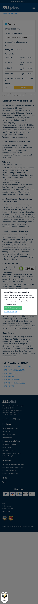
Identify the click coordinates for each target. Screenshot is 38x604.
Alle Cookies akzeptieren (13, 308)
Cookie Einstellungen (10, 312)
